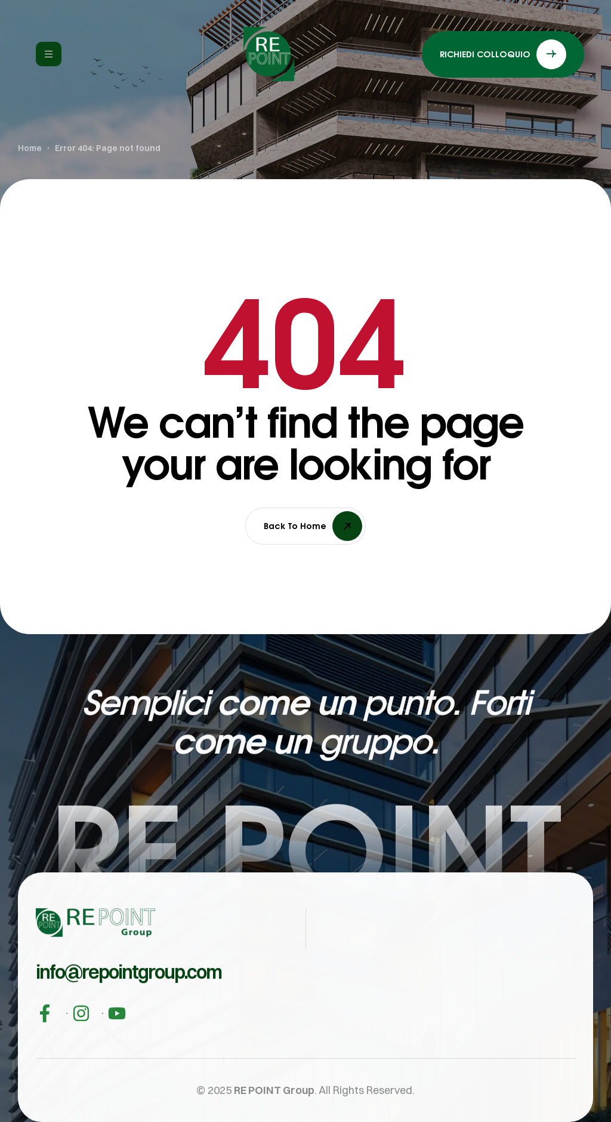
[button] (128, 996)
